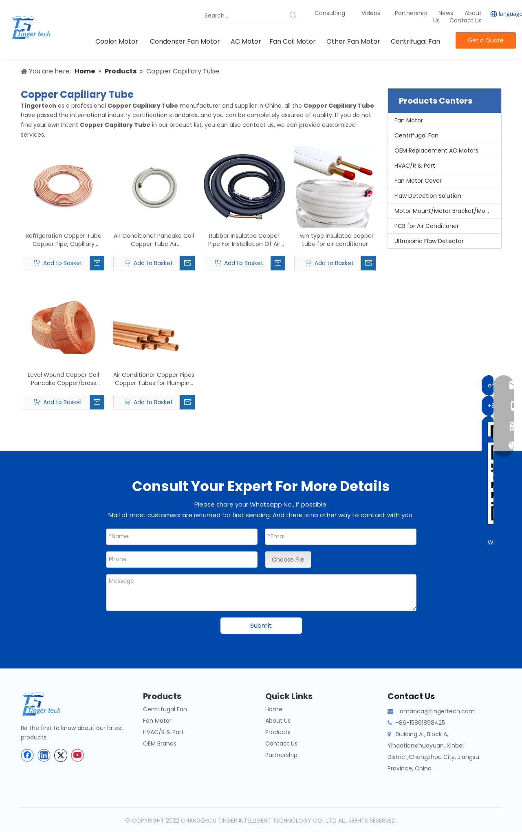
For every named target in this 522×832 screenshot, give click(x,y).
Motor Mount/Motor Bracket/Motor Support (447, 211)
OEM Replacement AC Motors (436, 150)
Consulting (330, 13)
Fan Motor (408, 120)
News (446, 13)
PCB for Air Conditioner (426, 226)
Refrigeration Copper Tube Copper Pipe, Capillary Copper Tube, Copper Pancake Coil (63, 240)
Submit (261, 625)
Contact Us (465, 20)
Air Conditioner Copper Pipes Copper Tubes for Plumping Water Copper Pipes (153, 379)
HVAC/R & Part (414, 166)
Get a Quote (486, 40)
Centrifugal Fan (416, 135)
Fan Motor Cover (418, 181)
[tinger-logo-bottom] (47, 704)
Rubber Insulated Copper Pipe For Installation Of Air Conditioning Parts (244, 240)
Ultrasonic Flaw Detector (429, 241)
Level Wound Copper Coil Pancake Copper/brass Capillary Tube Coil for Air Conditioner (63, 379)
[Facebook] (27, 755)
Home (273, 709)
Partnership (412, 13)
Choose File (288, 559)
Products (278, 732)
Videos (370, 13)
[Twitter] (60, 755)
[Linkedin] (44, 755)
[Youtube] (77, 755)
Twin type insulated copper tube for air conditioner (335, 240)
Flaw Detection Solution (427, 196)
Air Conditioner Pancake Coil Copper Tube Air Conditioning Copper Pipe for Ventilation (154, 240)
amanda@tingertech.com (437, 711)
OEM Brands (159, 743)
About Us (278, 721)
